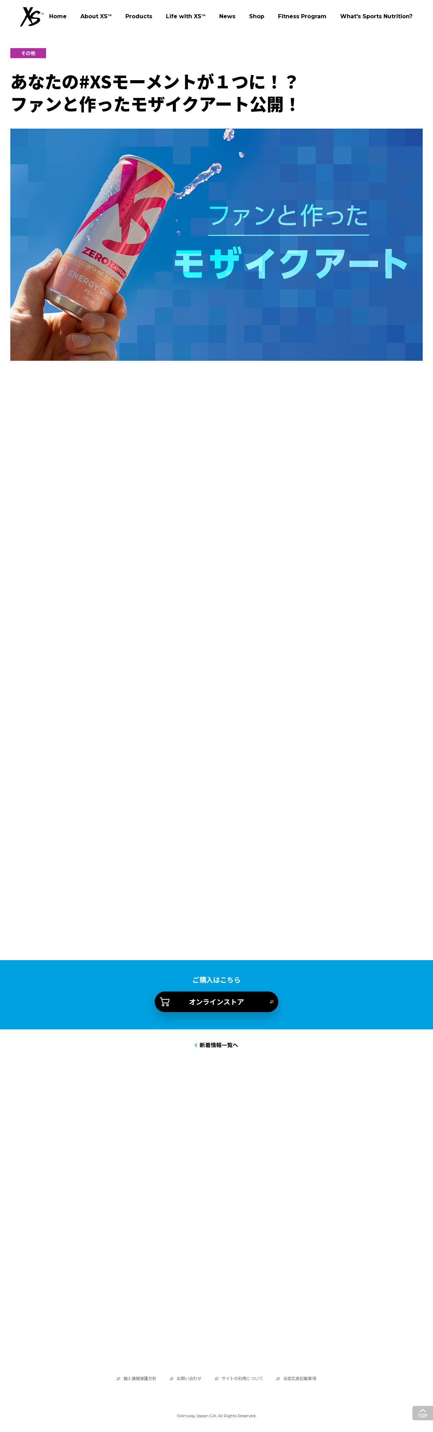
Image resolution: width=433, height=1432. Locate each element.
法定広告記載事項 (299, 1378)
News (227, 16)
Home (58, 16)
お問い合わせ (189, 1378)
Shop (256, 16)
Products (138, 16)
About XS (96, 16)
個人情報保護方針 (139, 1378)
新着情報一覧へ (219, 1045)
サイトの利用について (242, 1378)
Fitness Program (302, 16)
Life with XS (186, 17)
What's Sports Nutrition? (376, 16)
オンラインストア (216, 1002)
